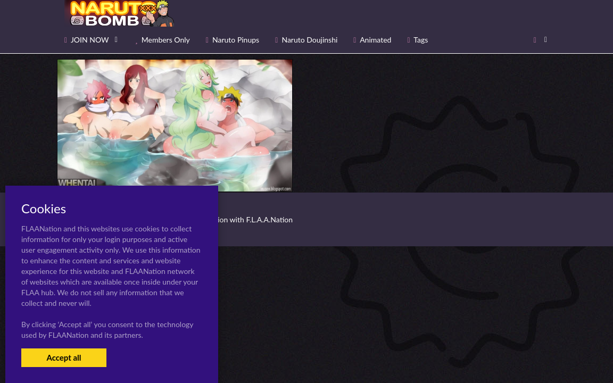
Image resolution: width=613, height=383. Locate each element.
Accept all (63, 357)
